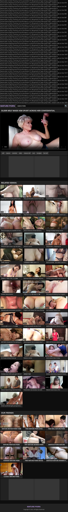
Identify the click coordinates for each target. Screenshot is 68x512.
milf (3, 153)
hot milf (45, 153)
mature (8, 153)
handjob (39, 153)
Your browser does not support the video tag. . (34, 132)
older (20, 153)
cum (33, 153)
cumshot (14, 153)
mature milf (27, 153)
